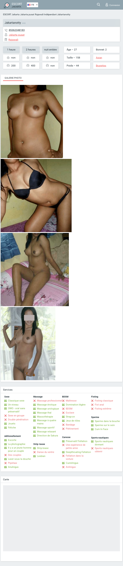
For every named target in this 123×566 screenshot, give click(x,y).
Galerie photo (13, 78)
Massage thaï (44, 412)
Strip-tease (43, 448)
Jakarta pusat (27, 14)
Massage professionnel (49, 400)
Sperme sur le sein (105, 425)
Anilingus (71, 467)
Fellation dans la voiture (74, 457)
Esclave (70, 412)
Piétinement (72, 428)
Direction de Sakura (47, 435)
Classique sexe (16, 400)
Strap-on (70, 416)
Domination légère (76, 404)
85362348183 (17, 30)
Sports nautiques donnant (104, 443)
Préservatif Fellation (76, 441)
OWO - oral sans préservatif (16, 410)
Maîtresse (71, 400)
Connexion (113, 4)
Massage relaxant (46, 431)
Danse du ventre (45, 452)
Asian (99, 57)
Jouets (11, 423)
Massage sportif (45, 427)
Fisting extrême (103, 408)
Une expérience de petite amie (75, 446)
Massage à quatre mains (46, 422)
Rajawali (39, 14)
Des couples (14, 455)
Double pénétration (18, 419)
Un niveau (13, 404)
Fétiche (12, 427)
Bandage (70, 424)
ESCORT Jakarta (11, 14)
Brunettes (101, 65)
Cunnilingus (72, 463)
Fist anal (99, 404)
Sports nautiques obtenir (104, 450)
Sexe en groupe (16, 415)
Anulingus (13, 467)
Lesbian (41, 456)
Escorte (12, 440)
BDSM (69, 408)
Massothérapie (45, 416)
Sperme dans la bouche (107, 421)
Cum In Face (101, 429)
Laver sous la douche (19, 459)
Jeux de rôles (73, 420)
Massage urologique (48, 408)
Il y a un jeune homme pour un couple (19, 449)
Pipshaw (12, 463)
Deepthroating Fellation (78, 452)
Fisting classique (104, 400)
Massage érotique (46, 404)
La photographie (16, 444)
